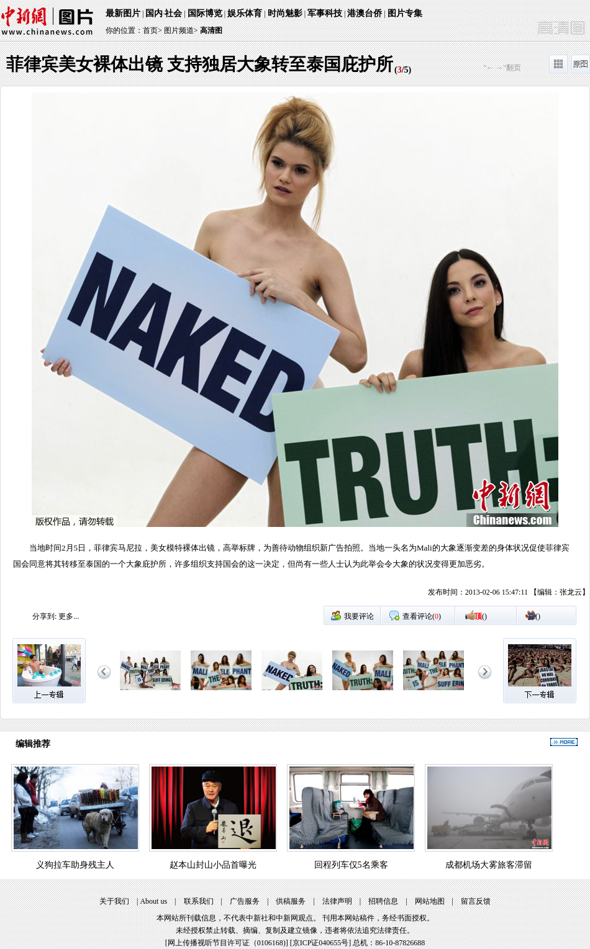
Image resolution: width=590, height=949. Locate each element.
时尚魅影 (285, 13)
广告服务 (245, 901)
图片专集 (405, 13)
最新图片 (123, 13)
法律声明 (337, 901)
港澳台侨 (364, 13)
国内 (154, 13)
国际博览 (205, 13)
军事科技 (324, 13)
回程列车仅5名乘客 (351, 865)
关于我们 (114, 901)
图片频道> (181, 30)
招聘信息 (383, 901)
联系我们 (199, 901)
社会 (173, 13)
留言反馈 (476, 901)
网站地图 (430, 901)
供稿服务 (291, 901)
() (480, 616)
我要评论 (359, 616)
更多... (68, 616)
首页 (150, 30)
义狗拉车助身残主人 (75, 865)
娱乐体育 (244, 13)
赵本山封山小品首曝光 (213, 865)
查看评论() (421, 616)
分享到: (44, 616)
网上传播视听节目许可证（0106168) (227, 942)
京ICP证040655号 (321, 942)
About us (153, 901)
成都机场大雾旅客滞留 (488, 865)
